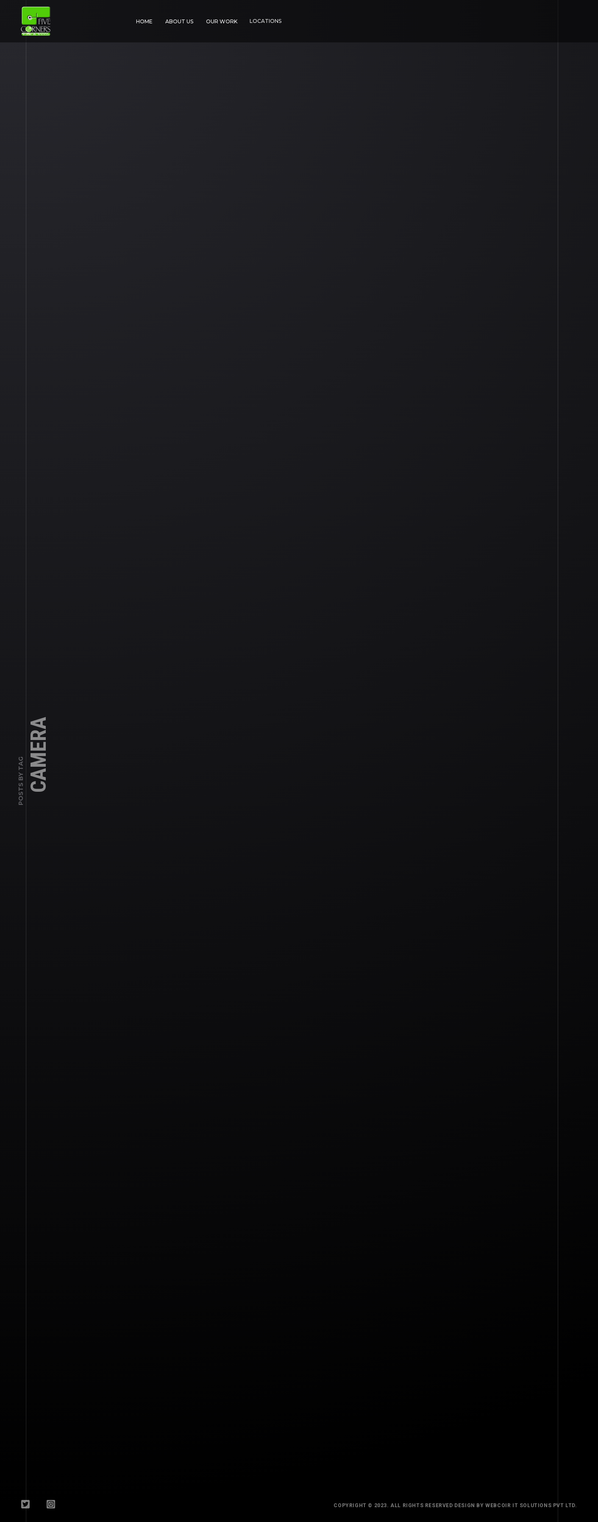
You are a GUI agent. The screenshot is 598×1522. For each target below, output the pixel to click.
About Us (177, 19)
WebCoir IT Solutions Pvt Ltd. (541, 1505)
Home (144, 21)
